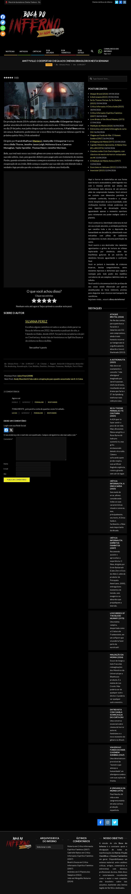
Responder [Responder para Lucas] (51, 413)
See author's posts (38, 347)
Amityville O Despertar (66, 364)
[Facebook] (2, 16)
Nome (6, 464)
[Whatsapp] (2, 28)
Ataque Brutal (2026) (99, 94)
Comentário (8, 439)
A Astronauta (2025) (99, 97)
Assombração (22, 366)
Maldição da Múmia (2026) (101, 126)
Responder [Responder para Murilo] (52, 402)
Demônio (43, 366)
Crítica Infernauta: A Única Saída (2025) (107, 106)
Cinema (49, 65)
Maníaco (37, 141)
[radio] (34, 301)
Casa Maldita (33, 366)
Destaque (51, 366)
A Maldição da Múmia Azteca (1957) (105, 161)
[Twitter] (2, 22)
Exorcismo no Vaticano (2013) (103, 167)
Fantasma (59, 366)
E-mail (6, 469)
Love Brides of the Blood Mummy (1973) (107, 119)
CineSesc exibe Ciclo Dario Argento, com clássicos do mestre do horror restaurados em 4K (108, 154)
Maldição (68, 366)
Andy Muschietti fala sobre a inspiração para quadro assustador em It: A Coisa (48, 379)
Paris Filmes (78, 366)
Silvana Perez (36, 321)
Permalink (39, 402)
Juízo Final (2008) (25, 376)
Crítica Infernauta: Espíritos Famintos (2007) (116, 543)
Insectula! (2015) (97, 170)
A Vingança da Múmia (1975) (102, 141)
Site (5, 474)
